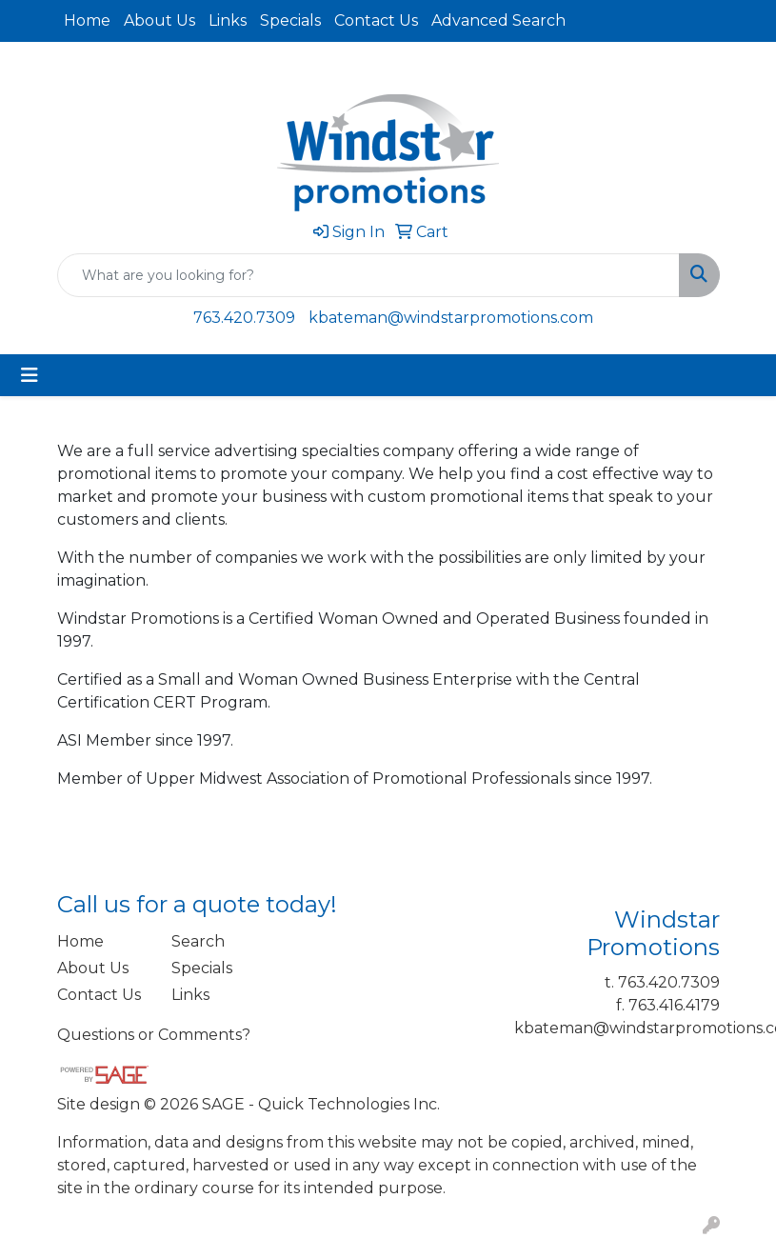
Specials (290, 20)
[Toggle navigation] (30, 375)
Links (228, 20)
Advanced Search (498, 20)
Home (87, 20)
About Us (159, 20)
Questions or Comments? (153, 1035)
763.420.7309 (244, 318)
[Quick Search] (368, 275)
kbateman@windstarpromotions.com (450, 318)
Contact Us (376, 20)
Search (198, 941)
